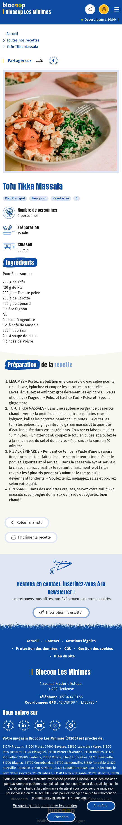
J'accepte (61, 817)
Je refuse (101, 806)
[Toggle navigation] (116, 11)
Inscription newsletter (61, 612)
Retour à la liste (26, 522)
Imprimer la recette (31, 537)
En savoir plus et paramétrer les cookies (45, 806)
